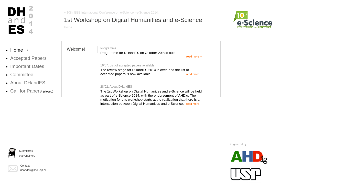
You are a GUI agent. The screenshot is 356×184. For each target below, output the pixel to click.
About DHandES (27, 82)
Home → (19, 50)
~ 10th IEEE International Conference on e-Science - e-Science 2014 (111, 12)
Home (68, 27)
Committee (21, 74)
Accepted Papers (28, 58)
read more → (194, 56)
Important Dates (27, 66)
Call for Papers (26, 91)
